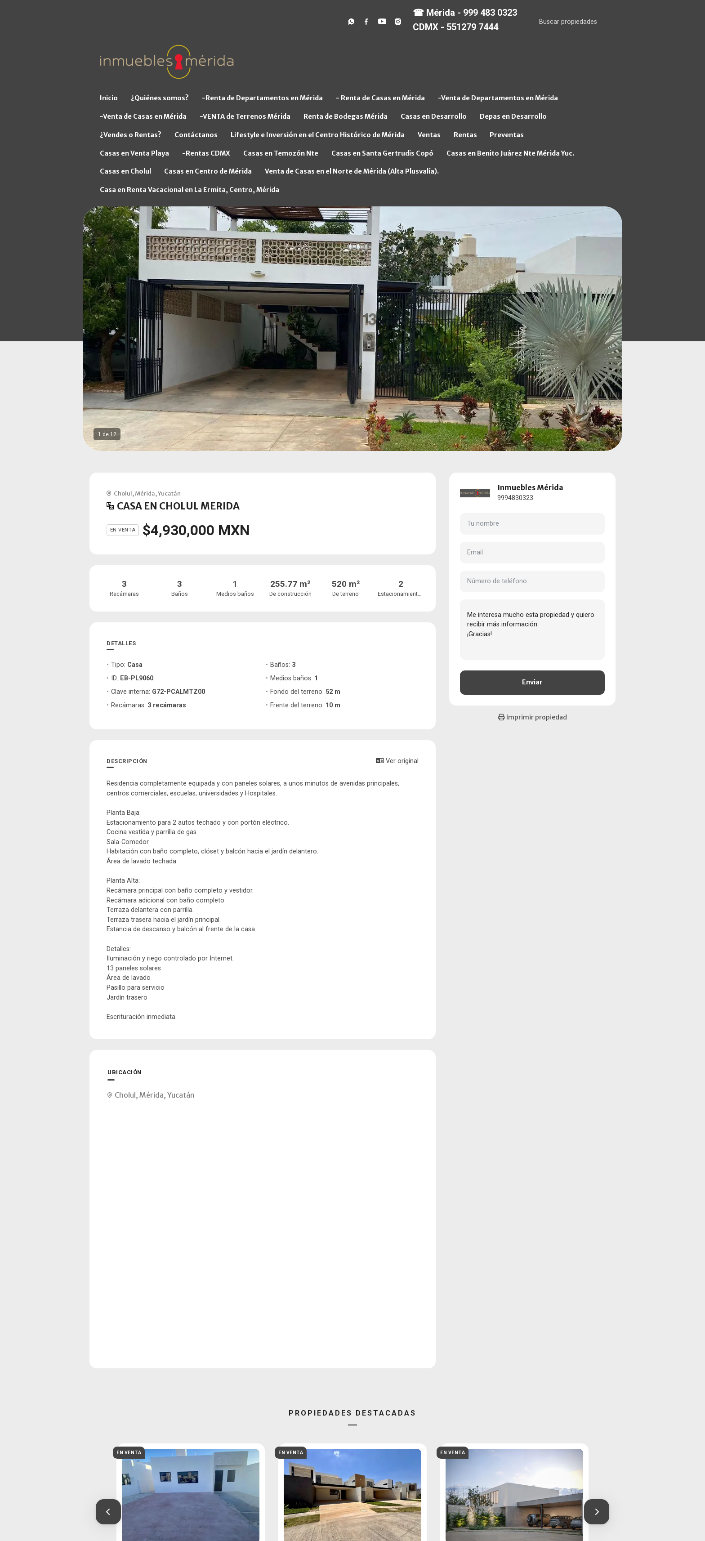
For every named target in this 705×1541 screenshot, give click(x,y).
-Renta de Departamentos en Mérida (262, 98)
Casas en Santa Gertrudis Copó (382, 153)
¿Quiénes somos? (160, 98)
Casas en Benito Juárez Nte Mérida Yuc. (510, 153)
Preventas (507, 135)
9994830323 (515, 498)
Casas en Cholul (125, 171)
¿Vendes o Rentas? (130, 135)
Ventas (429, 135)
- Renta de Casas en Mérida (380, 98)
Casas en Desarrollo (434, 116)
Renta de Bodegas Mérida (345, 116)
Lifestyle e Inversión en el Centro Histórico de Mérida (318, 135)
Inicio (109, 98)
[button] (108, 1511)
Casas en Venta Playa (134, 153)
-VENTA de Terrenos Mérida (245, 116)
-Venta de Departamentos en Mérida (498, 98)
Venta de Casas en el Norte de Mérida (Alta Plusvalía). (352, 171)
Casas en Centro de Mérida (208, 171)
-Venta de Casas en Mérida (143, 116)
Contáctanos (196, 135)
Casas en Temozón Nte (280, 153)
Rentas (465, 135)
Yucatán (169, 493)
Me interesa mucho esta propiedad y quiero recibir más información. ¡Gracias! (532, 629)
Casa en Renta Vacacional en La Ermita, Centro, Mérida (189, 190)
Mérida (145, 493)
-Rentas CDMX (206, 153)
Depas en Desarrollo (513, 116)
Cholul (123, 493)
